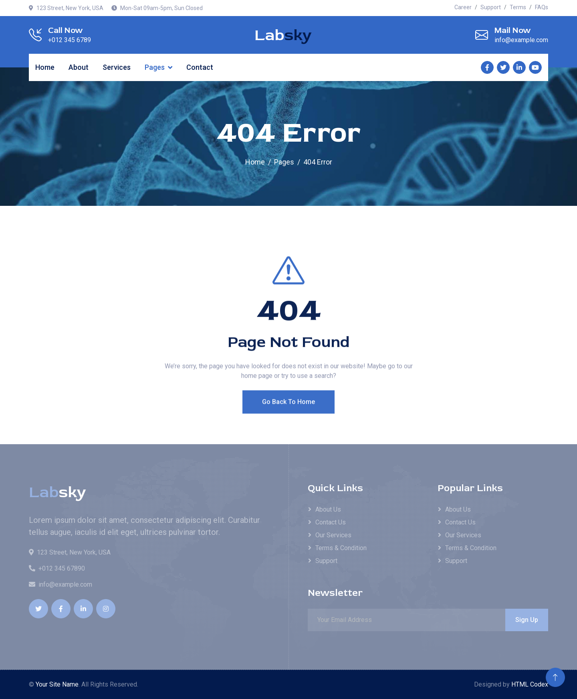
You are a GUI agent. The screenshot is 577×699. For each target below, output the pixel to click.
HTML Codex (529, 684)
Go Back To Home (288, 417)
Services (117, 67)
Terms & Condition (341, 548)
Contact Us (330, 522)
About (79, 67)
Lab (283, 35)
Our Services (333, 535)
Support (490, 7)
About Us (328, 509)
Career (463, 7)
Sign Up (526, 620)
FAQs (541, 7)
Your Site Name (57, 684)
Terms (518, 7)
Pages (155, 67)
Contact (199, 67)
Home (44, 67)
